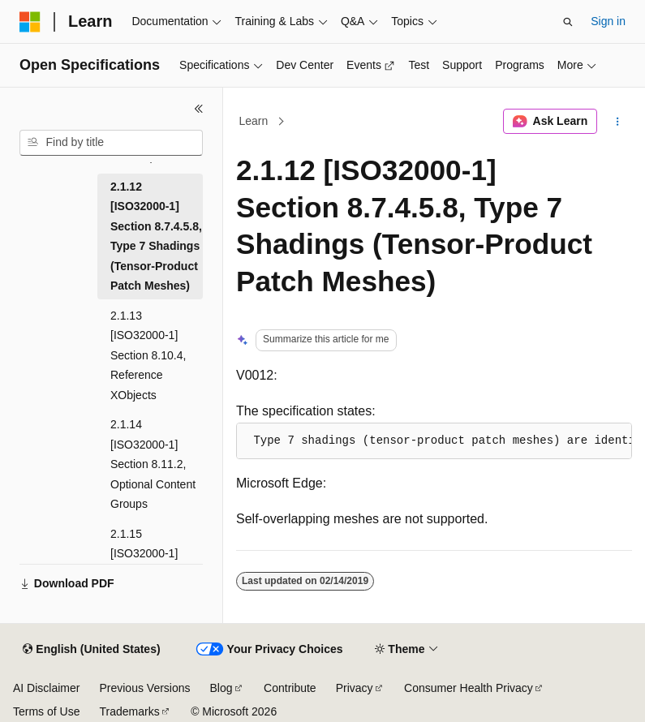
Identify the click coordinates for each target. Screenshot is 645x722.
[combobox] (111, 143)
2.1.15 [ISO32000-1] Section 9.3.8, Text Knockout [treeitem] (146, 563)
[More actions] (618, 122)
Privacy (354, 687)
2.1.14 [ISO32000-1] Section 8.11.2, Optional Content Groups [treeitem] (153, 464)
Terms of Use (46, 711)
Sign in (608, 21)
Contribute (290, 687)
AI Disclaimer (46, 687)
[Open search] (568, 22)
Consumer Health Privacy (468, 687)
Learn (254, 120)
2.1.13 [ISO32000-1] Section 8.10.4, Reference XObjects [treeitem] (148, 355)
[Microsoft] (30, 21)
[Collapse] (199, 108)
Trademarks (129, 711)
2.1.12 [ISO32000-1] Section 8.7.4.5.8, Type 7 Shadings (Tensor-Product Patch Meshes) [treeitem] (156, 236)
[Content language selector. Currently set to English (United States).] (91, 650)
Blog (221, 687)
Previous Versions (144, 687)
